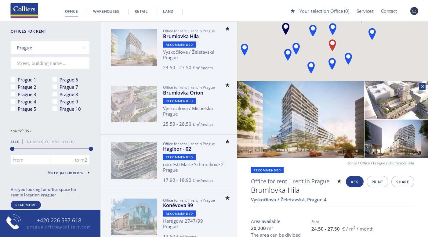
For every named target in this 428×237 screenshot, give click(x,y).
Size (15, 141)
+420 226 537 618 (59, 220)
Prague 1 (27, 80)
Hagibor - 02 (177, 148)
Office (71, 11)
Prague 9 (69, 102)
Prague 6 (69, 80)
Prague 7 (69, 87)
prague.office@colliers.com (59, 227)
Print (377, 182)
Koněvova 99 (178, 205)
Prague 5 (27, 109)
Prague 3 (27, 94)
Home (351, 163)
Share (402, 182)
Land (168, 11)
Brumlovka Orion (183, 92)
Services (365, 11)
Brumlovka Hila (181, 36)
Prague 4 (27, 102)
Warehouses (106, 11)
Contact (389, 11)
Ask (354, 182)
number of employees (49, 141)
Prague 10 (70, 109)
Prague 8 (69, 94)
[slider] (12, 149)
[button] (285, 29)
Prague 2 (27, 87)
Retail (141, 11)
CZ (414, 11)
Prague (379, 163)
